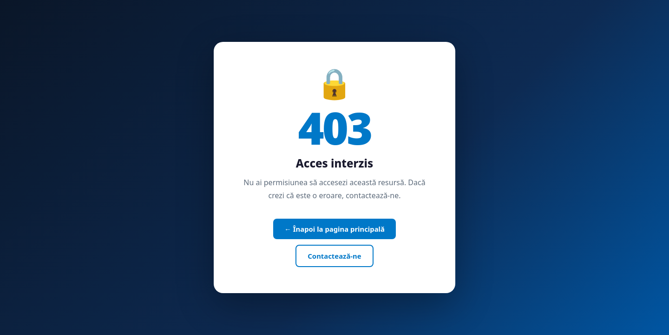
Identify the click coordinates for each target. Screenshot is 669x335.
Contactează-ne (334, 256)
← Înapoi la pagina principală (334, 229)
